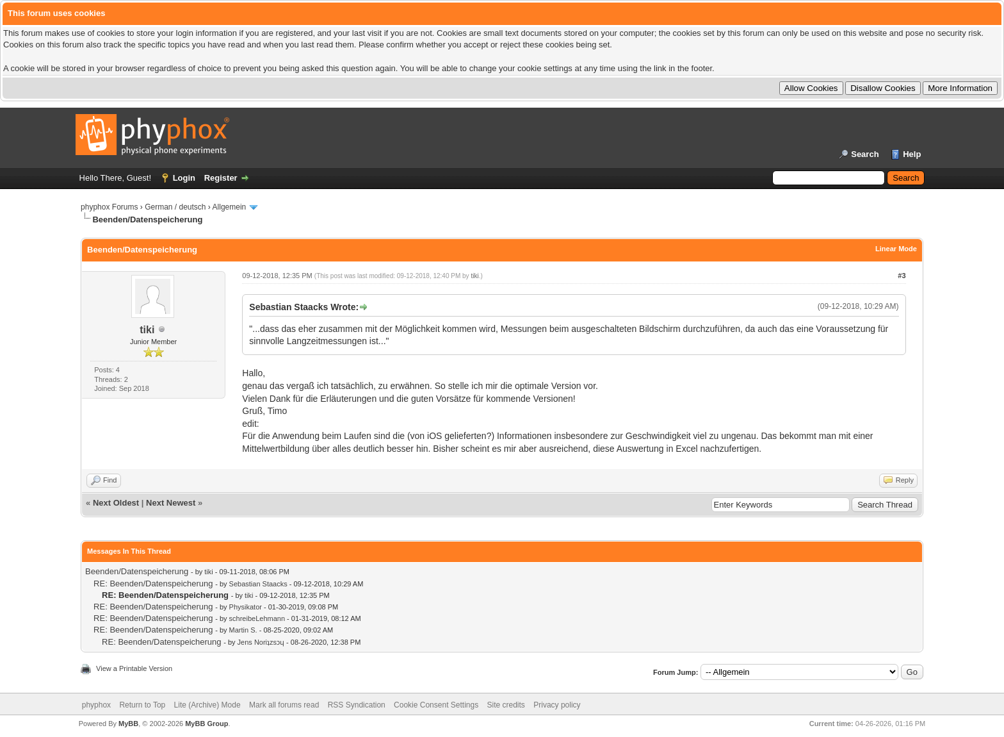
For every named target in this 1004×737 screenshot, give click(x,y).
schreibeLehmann (257, 618)
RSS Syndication (356, 704)
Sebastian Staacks (258, 584)
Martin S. (243, 630)
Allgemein (230, 207)
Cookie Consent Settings (436, 704)
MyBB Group (206, 723)
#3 (901, 275)
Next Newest (170, 503)
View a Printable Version (134, 668)
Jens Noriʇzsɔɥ (261, 642)
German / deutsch (175, 207)
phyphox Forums (109, 207)
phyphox (96, 704)
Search (864, 154)
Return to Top (142, 704)
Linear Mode (896, 249)
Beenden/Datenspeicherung (136, 571)
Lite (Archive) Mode (207, 704)
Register (221, 178)
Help (912, 154)
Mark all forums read (284, 704)
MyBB (128, 723)
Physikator (245, 607)
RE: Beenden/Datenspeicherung (153, 583)
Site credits (506, 704)
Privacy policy (556, 704)
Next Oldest (116, 503)
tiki (147, 329)
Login (184, 178)
